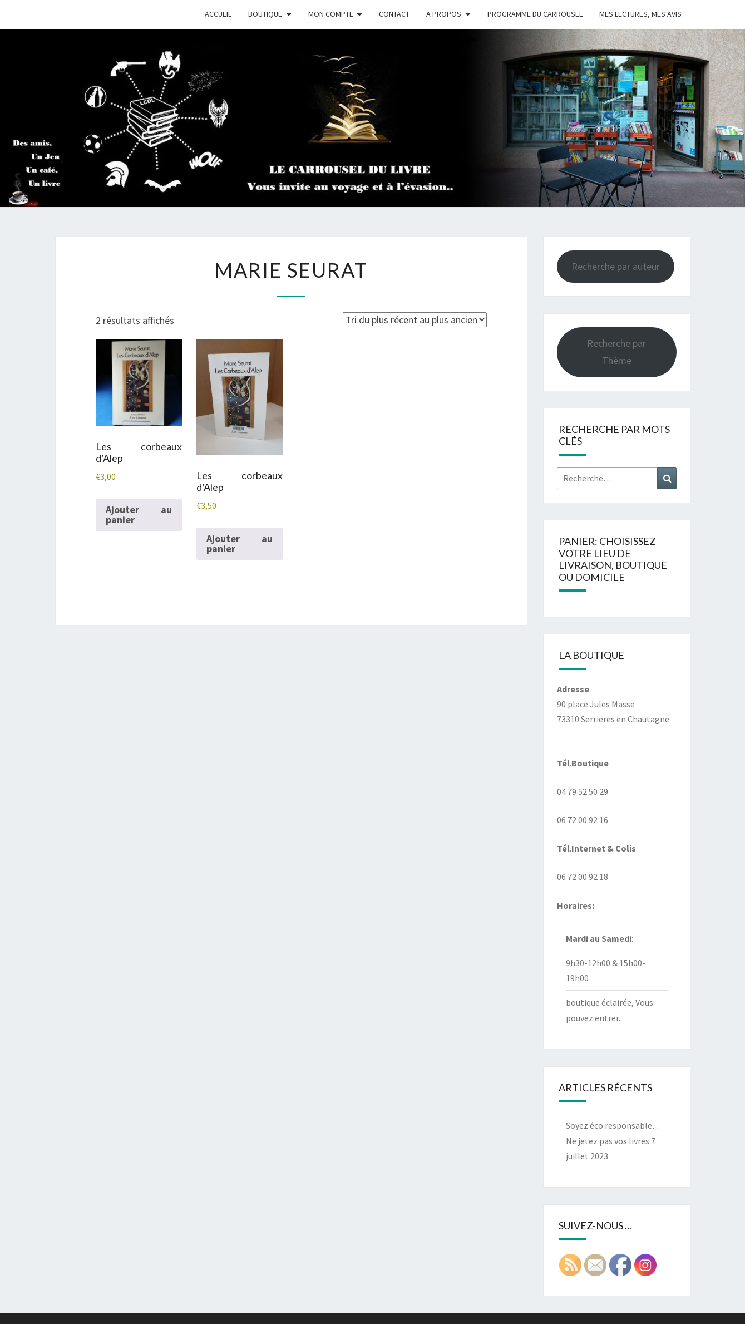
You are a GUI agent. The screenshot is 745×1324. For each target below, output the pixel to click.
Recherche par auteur (615, 266)
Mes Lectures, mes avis (640, 14)
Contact (394, 14)
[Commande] (415, 319)
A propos (443, 14)
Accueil (218, 14)
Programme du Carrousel (535, 14)
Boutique (265, 14)
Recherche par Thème (616, 352)
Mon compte (330, 14)
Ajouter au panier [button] (139, 514)
